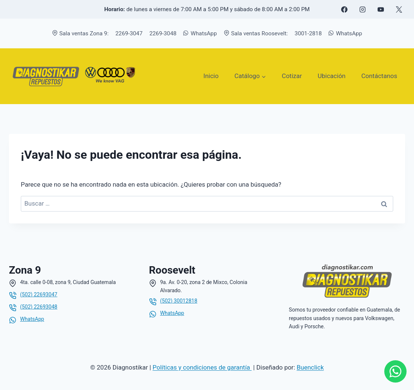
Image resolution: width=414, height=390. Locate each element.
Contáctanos (379, 76)
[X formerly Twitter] (398, 9)
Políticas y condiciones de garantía (202, 367)
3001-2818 (308, 33)
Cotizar (292, 76)
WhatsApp (200, 33)
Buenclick (310, 367)
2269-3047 (129, 33)
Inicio (211, 76)
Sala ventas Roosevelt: (256, 33)
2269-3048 (163, 33)
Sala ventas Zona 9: (80, 33)
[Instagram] (362, 9)
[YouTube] (380, 9)
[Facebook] (344, 9)
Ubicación (332, 76)
